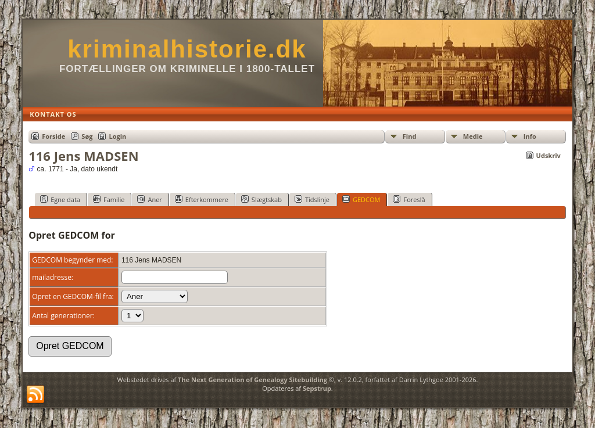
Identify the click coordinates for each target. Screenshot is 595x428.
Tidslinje (312, 199)
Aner (149, 199)
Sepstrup (317, 388)
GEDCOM (361, 199)
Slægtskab (261, 199)
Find (410, 136)
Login (117, 136)
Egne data (60, 199)
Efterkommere (201, 199)
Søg (86, 136)
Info (530, 136)
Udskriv (548, 155)
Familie (108, 199)
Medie (473, 136)
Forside (53, 136)
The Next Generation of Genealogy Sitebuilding (252, 379)
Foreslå (409, 199)
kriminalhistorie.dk (186, 49)
